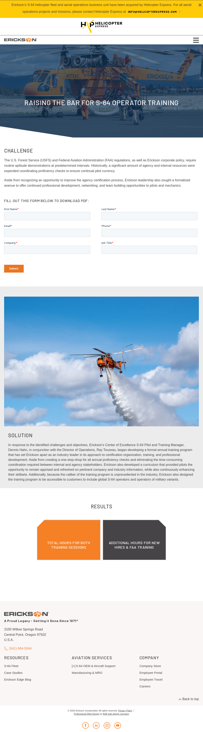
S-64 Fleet (11, 666)
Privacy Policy (125, 710)
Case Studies (13, 672)
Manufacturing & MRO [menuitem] (87, 672)
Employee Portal (151, 672)
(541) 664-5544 (18, 648)
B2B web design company (116, 714)
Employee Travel (151, 679)
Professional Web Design (86, 714)
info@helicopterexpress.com (152, 11)
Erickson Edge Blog (17, 679)
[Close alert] (200, 5)
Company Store (150, 666)
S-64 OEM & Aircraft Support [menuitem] (95, 666)
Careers (145, 686)
